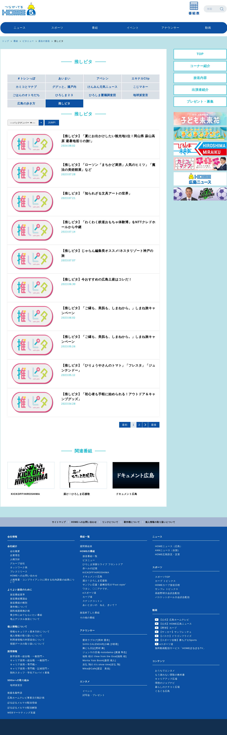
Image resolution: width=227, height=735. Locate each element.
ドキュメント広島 (92, 576)
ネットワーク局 (18, 567)
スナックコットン (92, 601)
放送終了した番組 (90, 612)
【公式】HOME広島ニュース (175, 624)
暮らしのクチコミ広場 (167, 687)
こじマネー (140, 86)
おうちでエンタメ (165, 671)
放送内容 (200, 78)
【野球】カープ (168, 628)
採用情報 (12, 651)
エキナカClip (141, 78)
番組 (95, 27)
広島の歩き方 (26, 103)
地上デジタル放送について (25, 619)
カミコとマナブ (26, 86)
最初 (124, 424)
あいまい (64, 78)
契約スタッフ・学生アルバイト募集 (30, 672)
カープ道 (87, 597)
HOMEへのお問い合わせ (84, 522)
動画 (208, 27)
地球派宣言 (140, 95)
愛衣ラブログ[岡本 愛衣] (96, 640)
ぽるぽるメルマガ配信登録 (22, 703)
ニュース (20, 27)
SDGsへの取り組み (18, 680)
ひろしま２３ (64, 95)
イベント (133, 27)
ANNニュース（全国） (167, 550)
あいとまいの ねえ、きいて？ (100, 605)
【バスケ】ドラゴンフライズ (175, 636)
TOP (200, 54)
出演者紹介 (200, 89)
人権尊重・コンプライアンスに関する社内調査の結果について (42, 581)
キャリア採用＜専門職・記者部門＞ (30, 668)
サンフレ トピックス (166, 589)
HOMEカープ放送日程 (167, 585)
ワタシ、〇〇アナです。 (96, 589)
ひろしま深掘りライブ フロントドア (103, 564)
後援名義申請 (14, 693)
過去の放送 (44, 41)
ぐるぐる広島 (162, 691)
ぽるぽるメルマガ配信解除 (22, 708)
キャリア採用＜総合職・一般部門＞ (30, 660)
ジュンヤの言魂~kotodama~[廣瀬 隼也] (105, 652)
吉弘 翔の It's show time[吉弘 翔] (101, 664)
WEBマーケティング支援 (21, 712)
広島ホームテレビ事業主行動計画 (26, 698)
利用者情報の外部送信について (27, 640)
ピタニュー (28, 41)
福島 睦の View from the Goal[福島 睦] (105, 656)
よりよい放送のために (19, 589)
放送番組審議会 (18, 598)
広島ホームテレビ (18, 9)
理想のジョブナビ (165, 683)
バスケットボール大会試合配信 (172, 597)
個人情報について (17, 626)
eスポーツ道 (89, 593)
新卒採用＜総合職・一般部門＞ (27, 656)
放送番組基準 (17, 594)
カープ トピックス (165, 581)
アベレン (103, 78)
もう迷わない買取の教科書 (170, 675)
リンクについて (110, 522)
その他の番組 (87, 617)
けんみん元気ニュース (103, 86)
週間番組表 (86, 546)
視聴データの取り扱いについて (27, 644)
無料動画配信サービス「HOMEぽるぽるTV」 (180, 648)
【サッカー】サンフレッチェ (175, 632)
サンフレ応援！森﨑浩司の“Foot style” (104, 585)
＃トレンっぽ (26, 78)
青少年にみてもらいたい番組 (26, 615)
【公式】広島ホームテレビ (174, 620)
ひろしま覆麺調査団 (102, 95)
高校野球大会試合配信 (167, 593)
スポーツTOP (162, 577)
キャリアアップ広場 (166, 679)
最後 (153, 424)
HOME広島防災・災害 (167, 554)
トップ (5, 41)
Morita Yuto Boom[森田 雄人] (99, 660)
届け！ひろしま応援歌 (95, 580)
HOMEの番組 (87, 551)
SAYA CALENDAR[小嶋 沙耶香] (100, 644)
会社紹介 (12, 546)
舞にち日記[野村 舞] (94, 648)
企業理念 (15, 555)
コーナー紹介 (200, 66)
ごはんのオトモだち (26, 95)
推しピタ (58, 41)
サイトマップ (59, 522)
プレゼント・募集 (200, 101)
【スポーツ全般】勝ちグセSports (178, 640)
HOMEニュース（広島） (168, 546)
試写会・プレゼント (94, 695)
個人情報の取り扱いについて (160, 522)
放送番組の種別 (18, 603)
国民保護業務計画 (20, 611)
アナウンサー (170, 27)
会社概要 (15, 551)
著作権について (132, 522)
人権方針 (15, 559)
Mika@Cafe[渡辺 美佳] (96, 668)
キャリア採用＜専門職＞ (23, 664)
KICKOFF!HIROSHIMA (96, 572)
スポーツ (57, 27)
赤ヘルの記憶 (90, 568)
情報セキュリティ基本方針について (30, 631)
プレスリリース (18, 571)
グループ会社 (17, 563)
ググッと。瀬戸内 (64, 86)
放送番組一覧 (90, 556)
